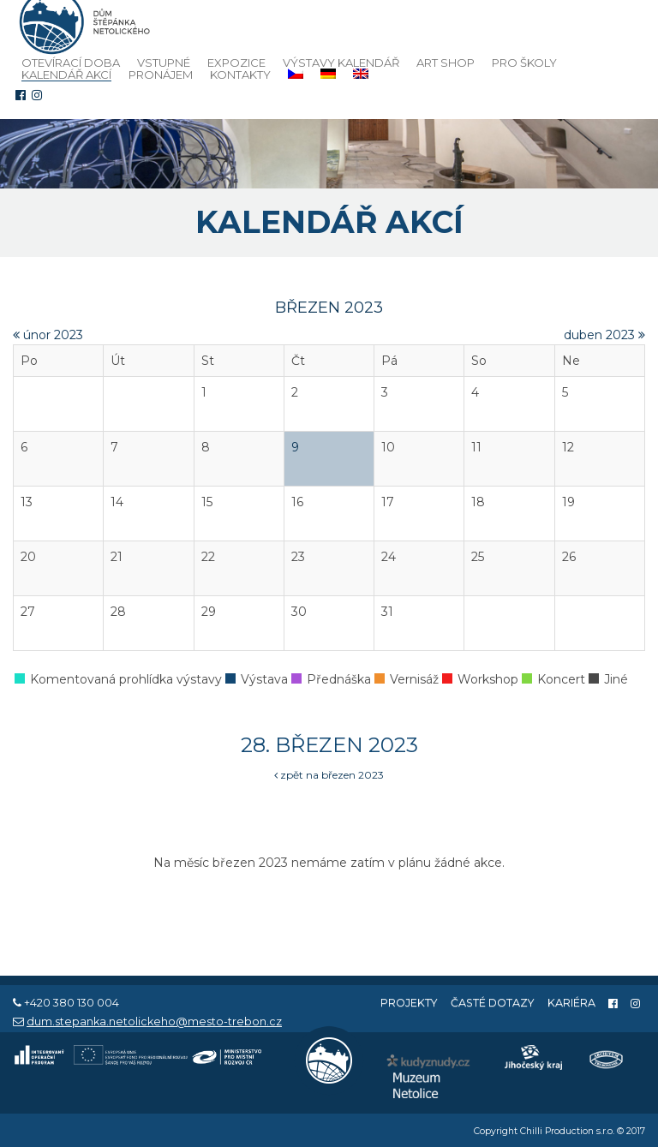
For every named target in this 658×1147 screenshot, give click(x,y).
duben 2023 (604, 335)
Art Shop (445, 63)
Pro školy (524, 63)
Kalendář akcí (66, 75)
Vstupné (163, 63)
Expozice (236, 63)
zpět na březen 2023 (329, 774)
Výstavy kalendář (341, 63)
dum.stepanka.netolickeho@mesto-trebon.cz (154, 1021)
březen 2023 (329, 307)
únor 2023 (48, 335)
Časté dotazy (493, 1002)
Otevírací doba (70, 63)
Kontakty (240, 75)
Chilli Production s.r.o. (567, 1131)
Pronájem (161, 75)
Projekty (409, 1002)
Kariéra (571, 1002)
